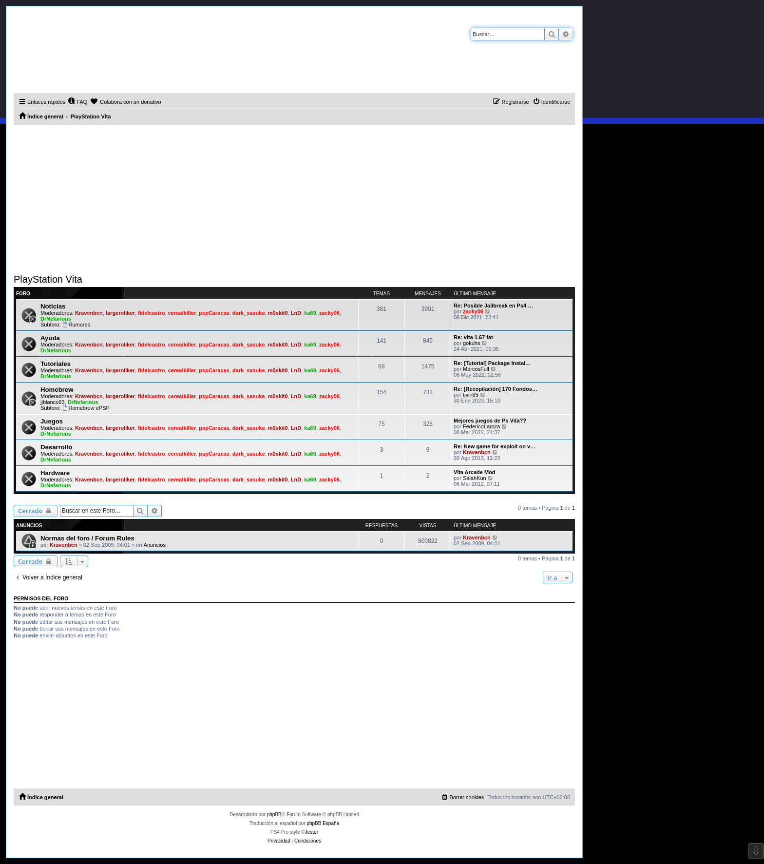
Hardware (55, 473)
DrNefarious (55, 319)
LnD (296, 313)
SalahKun (474, 478)
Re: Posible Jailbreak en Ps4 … (493, 305)
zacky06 (329, 313)
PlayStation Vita (48, 279)
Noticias (52, 306)
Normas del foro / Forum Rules (87, 538)
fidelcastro (151, 313)
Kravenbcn (89, 313)
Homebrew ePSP (86, 408)
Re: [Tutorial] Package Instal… (492, 363)
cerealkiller (182, 313)
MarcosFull (476, 369)
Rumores (76, 324)
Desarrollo (56, 447)
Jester (311, 832)
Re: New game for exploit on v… (494, 446)
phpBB (274, 814)
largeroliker (120, 313)
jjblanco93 (52, 402)
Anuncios (155, 545)
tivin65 (470, 395)
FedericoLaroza (481, 426)
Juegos (51, 421)
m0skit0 (278, 313)
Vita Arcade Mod (475, 472)
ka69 (310, 313)
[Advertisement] (294, 198)
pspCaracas (214, 313)
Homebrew (56, 389)
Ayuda (50, 338)
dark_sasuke (248, 313)
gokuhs (471, 343)
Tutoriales (55, 363)
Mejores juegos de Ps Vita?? (490, 420)
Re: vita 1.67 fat (473, 337)
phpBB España (322, 823)
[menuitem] (77, 102)
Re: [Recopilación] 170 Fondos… (495, 389)
